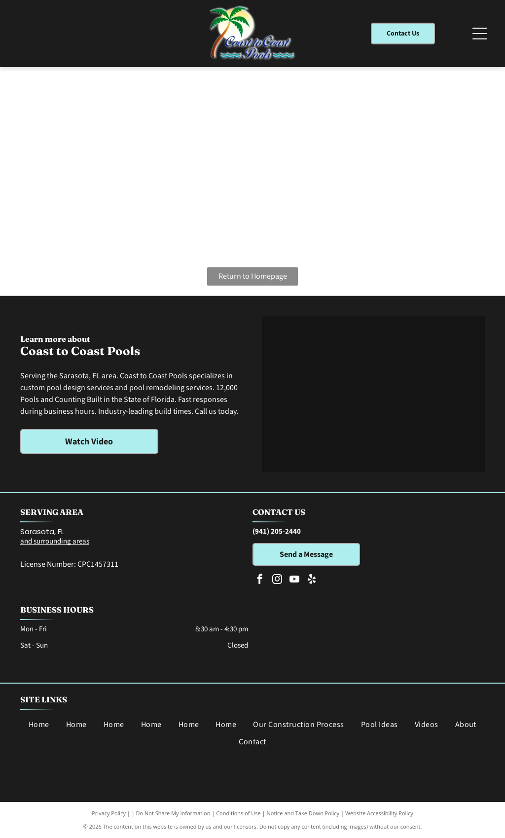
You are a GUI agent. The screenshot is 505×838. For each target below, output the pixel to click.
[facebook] (259, 580)
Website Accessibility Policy (379, 813)
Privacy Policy (109, 813)
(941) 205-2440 (276, 531)
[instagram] (277, 580)
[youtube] (294, 580)
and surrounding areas (54, 541)
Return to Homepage (252, 276)
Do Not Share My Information (173, 813)
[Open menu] (479, 33)
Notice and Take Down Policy (303, 813)
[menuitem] (39, 724)
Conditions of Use (238, 813)
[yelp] (311, 580)
